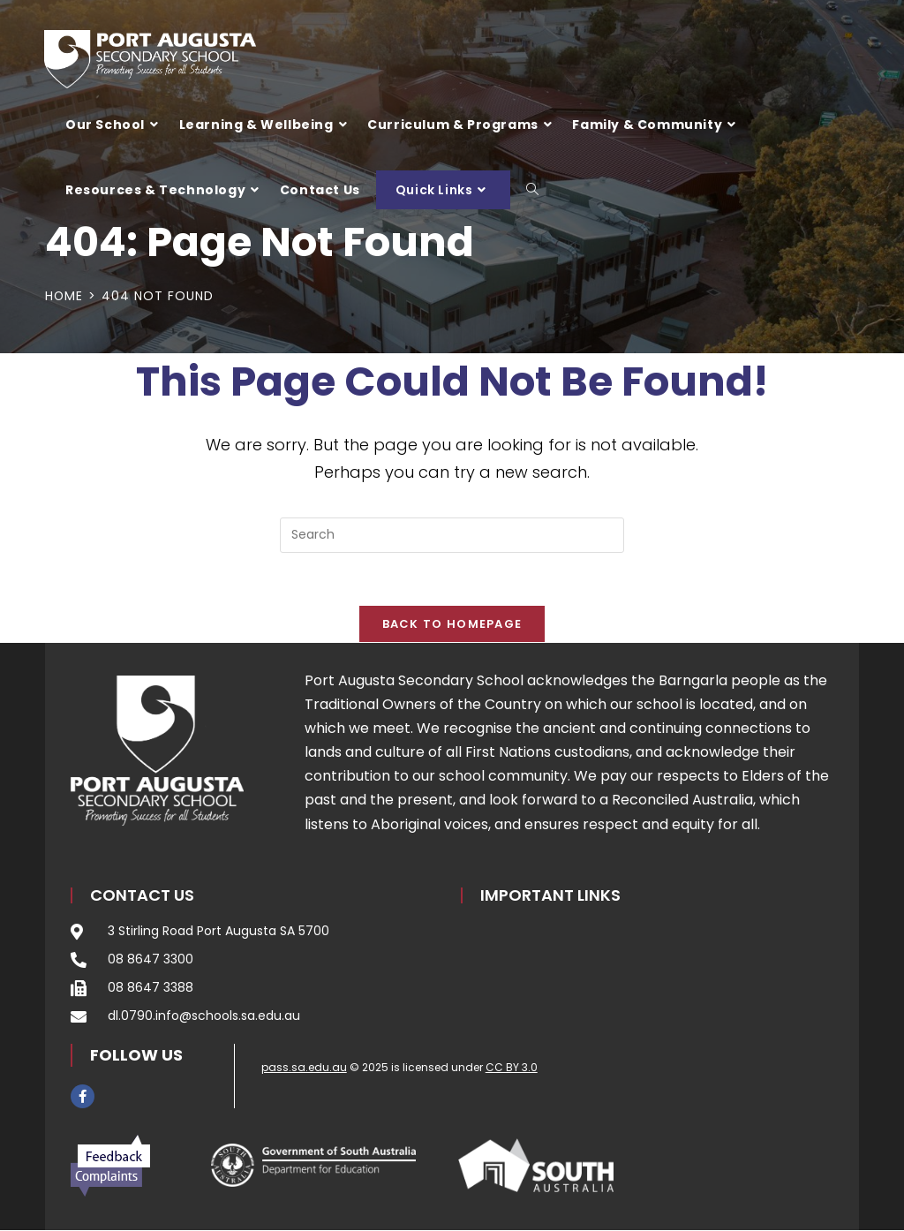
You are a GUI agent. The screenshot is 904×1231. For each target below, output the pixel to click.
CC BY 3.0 (512, 1067)
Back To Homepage (452, 624)
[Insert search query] (452, 535)
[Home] (64, 296)
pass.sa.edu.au (304, 1067)
